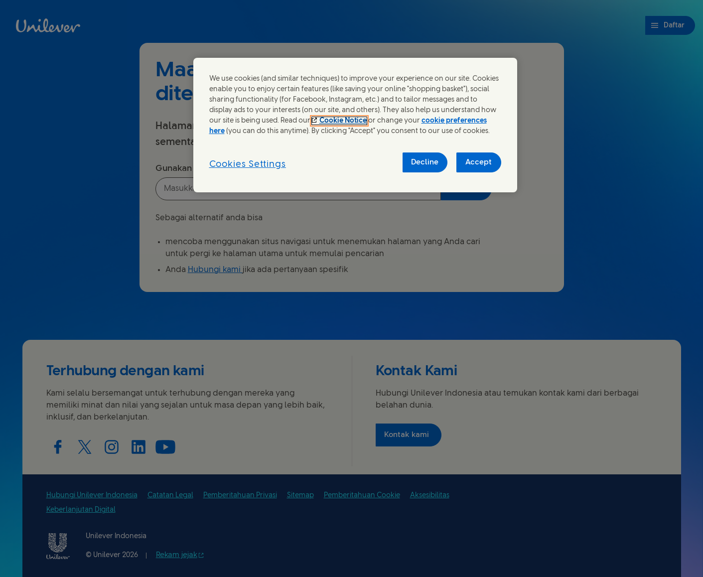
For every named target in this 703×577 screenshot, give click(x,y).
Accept (478, 162)
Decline (424, 162)
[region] (355, 125)
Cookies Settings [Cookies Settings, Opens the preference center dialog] (247, 164)
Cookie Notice (343, 121)
